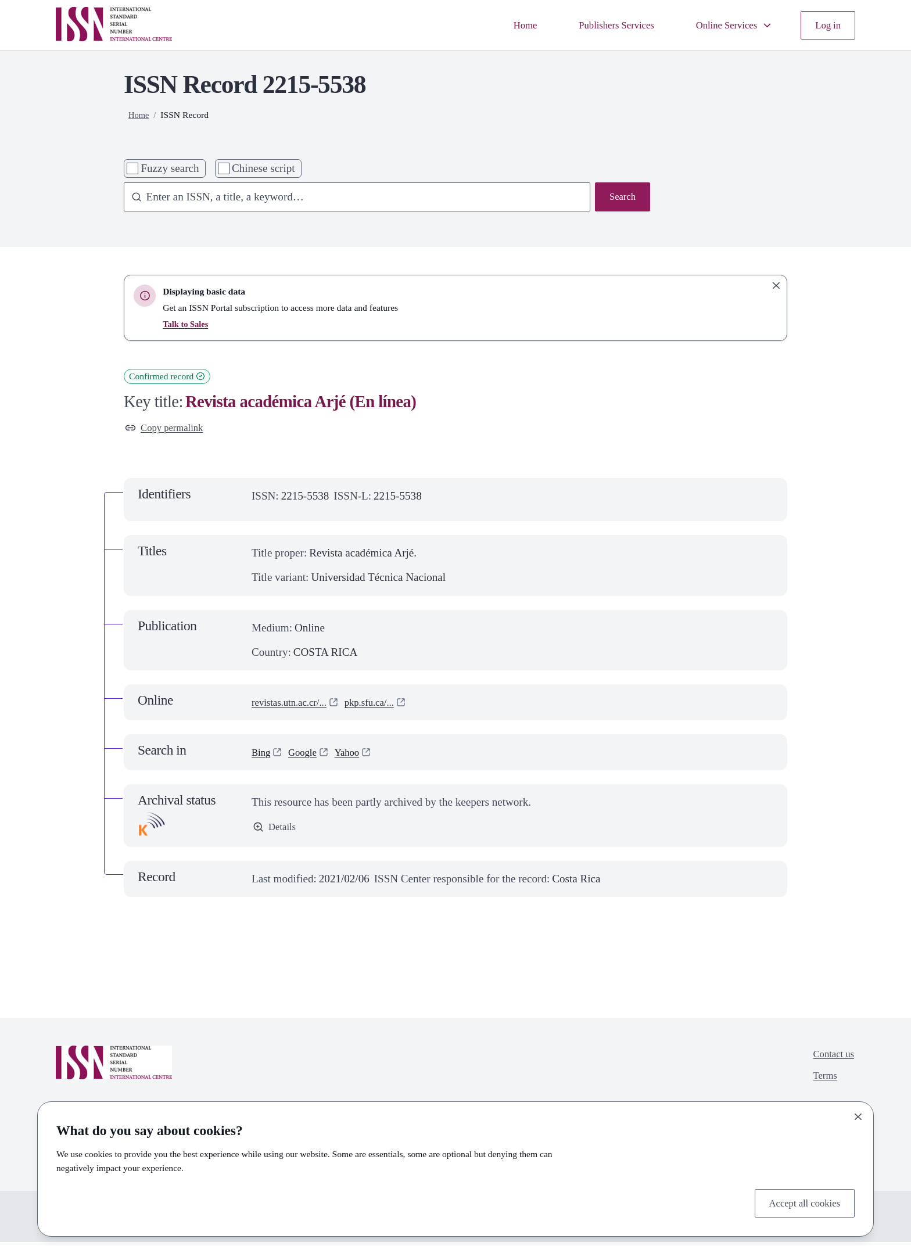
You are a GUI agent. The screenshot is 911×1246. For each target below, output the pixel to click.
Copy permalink (169, 429)
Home (499, 25)
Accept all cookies (799, 1201)
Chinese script (263, 168)
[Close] (858, 1114)
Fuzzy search (170, 168)
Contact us (830, 1059)
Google (307, 755)
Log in (826, 25)
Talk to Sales (187, 324)
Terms (820, 1083)
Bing (262, 755)
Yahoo (356, 755)
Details (276, 831)
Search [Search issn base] (620, 198)
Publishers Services (597, 25)
